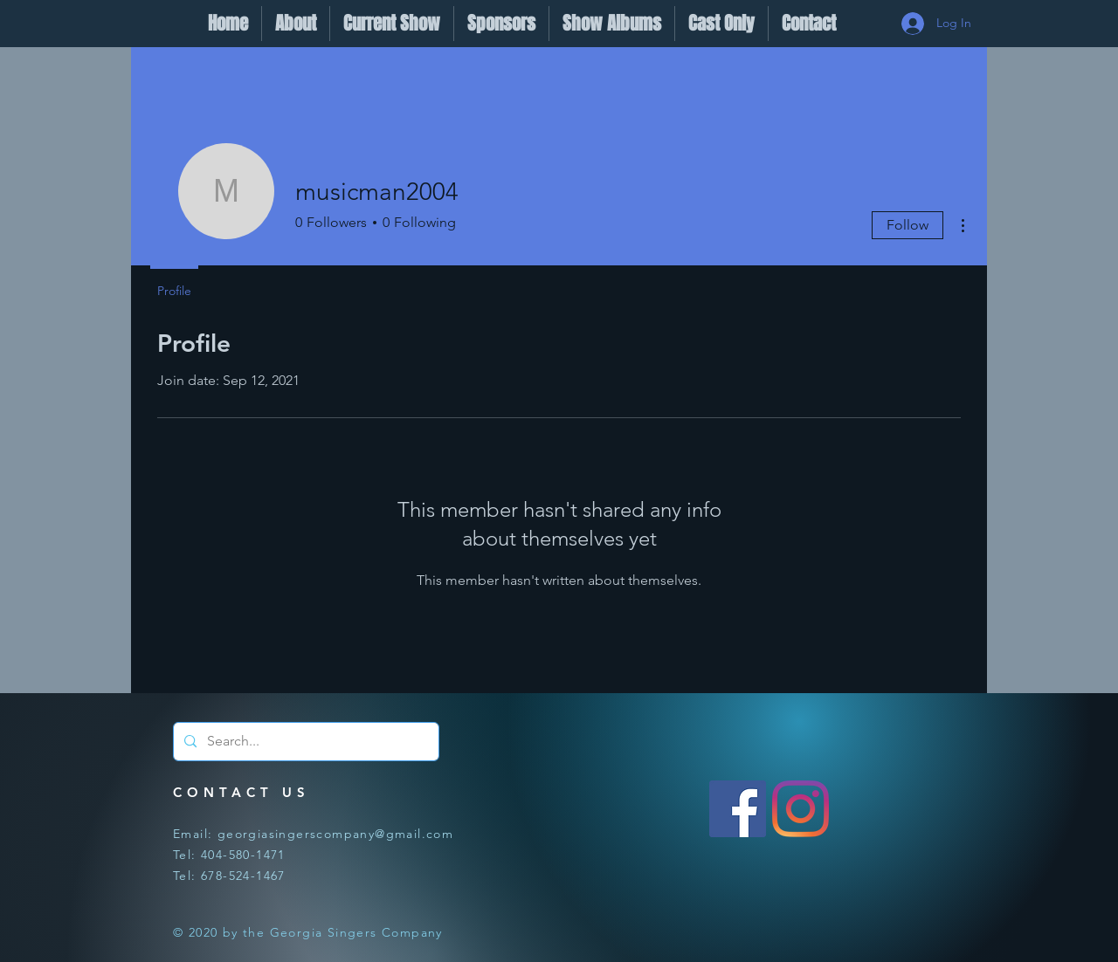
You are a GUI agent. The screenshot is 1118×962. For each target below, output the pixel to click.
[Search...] (304, 741)
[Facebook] (737, 808)
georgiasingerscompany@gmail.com (335, 834)
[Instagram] (800, 808)
